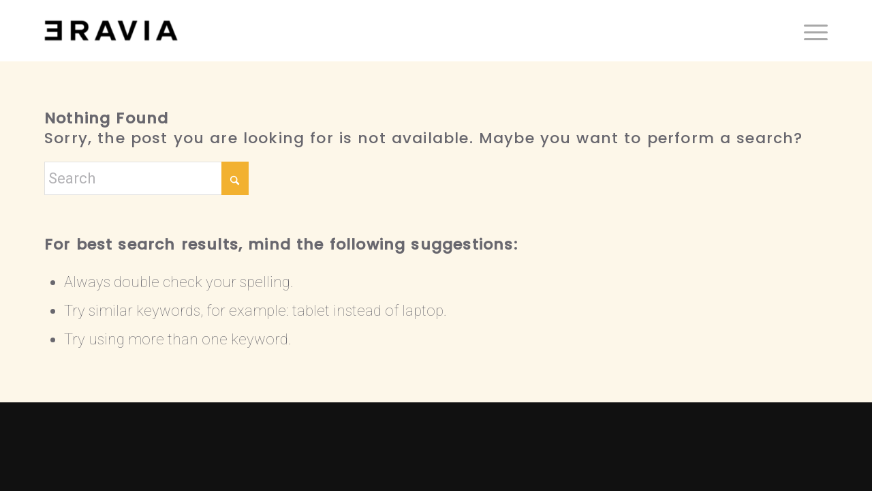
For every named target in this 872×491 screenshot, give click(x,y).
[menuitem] (811, 30)
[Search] (146, 178)
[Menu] (811, 30)
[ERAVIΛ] (111, 30)
